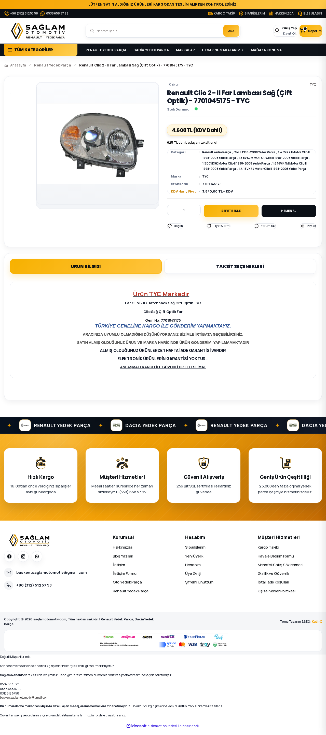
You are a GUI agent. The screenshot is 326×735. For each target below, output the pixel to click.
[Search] (163, 31)
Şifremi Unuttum (199, 587)
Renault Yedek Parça (219, 152)
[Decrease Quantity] (171, 214)
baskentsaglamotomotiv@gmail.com (24, 703)
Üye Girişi (193, 579)
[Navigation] (40, 50)
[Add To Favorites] (175, 231)
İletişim (119, 570)
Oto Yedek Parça (127, 587)
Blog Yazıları (123, 561)
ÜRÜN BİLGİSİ (86, 271)
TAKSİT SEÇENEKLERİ (240, 271)
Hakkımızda (122, 552)
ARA (228, 31)
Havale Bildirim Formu (276, 561)
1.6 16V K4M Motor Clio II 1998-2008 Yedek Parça (253, 168)
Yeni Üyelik (194, 561)
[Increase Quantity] (196, 214)
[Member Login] (272, 30)
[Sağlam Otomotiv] (30, 546)
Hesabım (193, 570)
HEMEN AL (288, 215)
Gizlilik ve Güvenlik (273, 579)
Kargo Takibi (268, 552)
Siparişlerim (195, 552)
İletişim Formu (125, 579)
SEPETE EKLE (231, 215)
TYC (205, 181)
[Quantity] (184, 214)
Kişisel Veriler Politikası (276, 596)
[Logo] (39, 31)
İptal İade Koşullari (273, 587)
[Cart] (306, 30)
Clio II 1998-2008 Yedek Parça (263, 152)
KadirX (317, 627)
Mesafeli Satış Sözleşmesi (280, 570)
